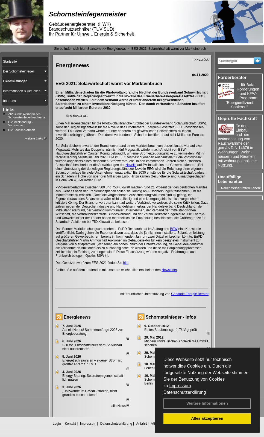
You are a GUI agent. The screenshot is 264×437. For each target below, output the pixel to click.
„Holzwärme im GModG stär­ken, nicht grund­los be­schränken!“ (89, 393)
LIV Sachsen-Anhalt (21, 130)
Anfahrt (141, 424)
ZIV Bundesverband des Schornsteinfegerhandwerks (26, 115)
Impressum (180, 385)
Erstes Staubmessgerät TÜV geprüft (170, 330)
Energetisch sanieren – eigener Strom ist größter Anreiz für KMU (92, 362)
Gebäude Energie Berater (190, 294)
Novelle (130, 165)
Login (57, 424)
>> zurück (201, 60)
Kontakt (70, 424)
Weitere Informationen (207, 403)
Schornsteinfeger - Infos (171, 317)
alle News (120, 406)
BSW (173, 229)
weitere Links (35, 138)
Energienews (77, 317)
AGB (154, 424)
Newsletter (169, 270)
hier (125, 263)
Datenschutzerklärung (184, 392)
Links (8, 109)
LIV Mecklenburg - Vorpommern (20, 123)
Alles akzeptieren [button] (207, 418)
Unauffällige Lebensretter (230, 179)
